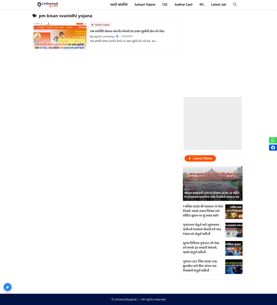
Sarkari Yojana (145, 4)
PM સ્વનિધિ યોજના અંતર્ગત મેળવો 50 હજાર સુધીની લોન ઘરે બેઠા (127, 31)
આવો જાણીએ (119, 4)
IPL (202, 4)
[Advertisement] (212, 119)
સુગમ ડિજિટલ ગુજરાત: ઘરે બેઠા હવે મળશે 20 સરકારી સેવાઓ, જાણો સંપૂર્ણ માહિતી (201, 248)
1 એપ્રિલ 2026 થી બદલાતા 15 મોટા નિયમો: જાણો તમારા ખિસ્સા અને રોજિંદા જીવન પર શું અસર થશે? (203, 211)
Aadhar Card (184, 4)
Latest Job (218, 4)
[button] (235, 5)
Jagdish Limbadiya (104, 36)
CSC (165, 4)
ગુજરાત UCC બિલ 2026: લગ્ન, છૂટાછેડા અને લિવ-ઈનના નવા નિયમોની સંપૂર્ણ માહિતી (200, 266)
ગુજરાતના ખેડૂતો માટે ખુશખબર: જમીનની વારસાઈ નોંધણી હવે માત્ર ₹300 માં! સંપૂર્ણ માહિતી (202, 230)
